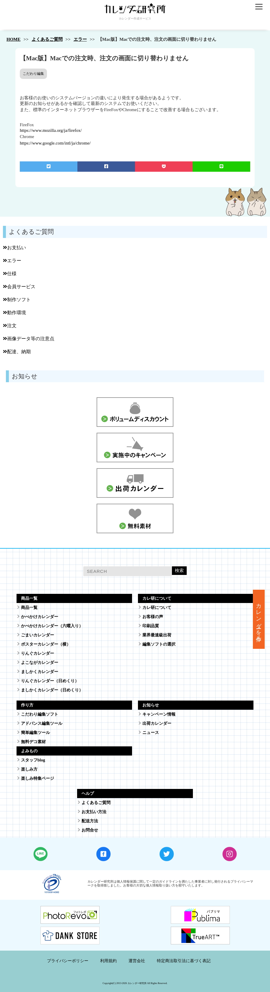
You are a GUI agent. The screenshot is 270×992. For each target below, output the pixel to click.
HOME (13, 39)
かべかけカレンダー (39, 617)
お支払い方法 (94, 812)
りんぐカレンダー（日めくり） (50, 681)
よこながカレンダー (39, 662)
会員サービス (19, 286)
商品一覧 (29, 607)
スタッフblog (33, 760)
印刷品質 (150, 626)
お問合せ (90, 830)
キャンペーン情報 (158, 714)
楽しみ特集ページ (37, 778)
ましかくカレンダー (39, 672)
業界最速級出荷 (156, 635)
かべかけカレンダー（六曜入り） (52, 626)
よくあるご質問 (47, 39)
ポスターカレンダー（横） (46, 644)
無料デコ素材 (33, 742)
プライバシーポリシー (67, 961)
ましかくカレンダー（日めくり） (52, 690)
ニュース (150, 732)
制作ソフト (17, 299)
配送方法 (90, 821)
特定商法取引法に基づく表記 (184, 961)
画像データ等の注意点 (28, 338)
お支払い (14, 247)
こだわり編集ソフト (39, 714)
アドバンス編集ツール (41, 723)
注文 (10, 325)
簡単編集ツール (35, 732)
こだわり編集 (33, 74)
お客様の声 (152, 617)
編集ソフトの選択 (158, 644)
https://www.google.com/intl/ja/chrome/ (55, 143)
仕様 (10, 273)
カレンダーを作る (259, 619)
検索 (179, 570)
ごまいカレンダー (37, 635)
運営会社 (137, 961)
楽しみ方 (29, 769)
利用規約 (108, 961)
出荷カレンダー (156, 723)
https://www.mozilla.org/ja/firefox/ (51, 130)
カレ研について (156, 607)
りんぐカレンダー (37, 653)
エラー (80, 39)
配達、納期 (17, 351)
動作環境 (14, 312)
